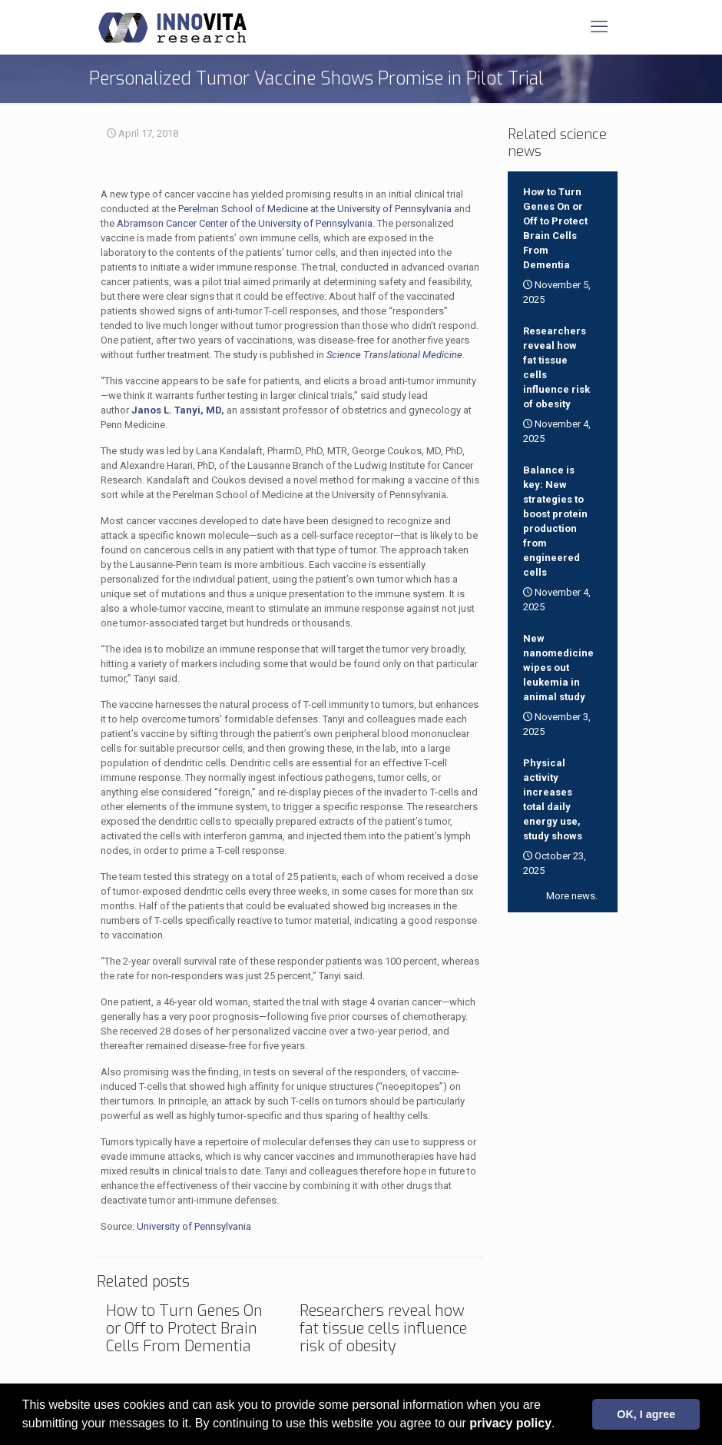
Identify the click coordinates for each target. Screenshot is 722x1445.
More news (570, 896)
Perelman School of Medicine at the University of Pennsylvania (315, 208)
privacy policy (510, 1423)
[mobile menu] (599, 27)
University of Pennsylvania (194, 1226)
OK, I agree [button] (646, 1414)
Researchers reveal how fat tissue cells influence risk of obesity (383, 1328)
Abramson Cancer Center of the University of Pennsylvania (245, 223)
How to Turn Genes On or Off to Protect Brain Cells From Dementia (184, 1328)
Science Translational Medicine (394, 354)
